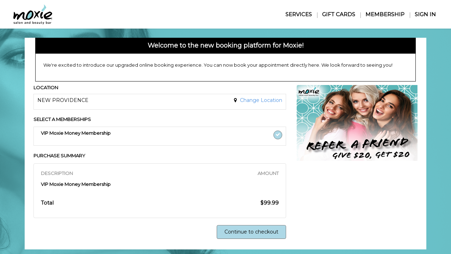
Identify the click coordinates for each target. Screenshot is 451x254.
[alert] (225, 60)
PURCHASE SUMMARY (59, 155)
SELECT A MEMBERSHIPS (62, 119)
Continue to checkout (251, 232)
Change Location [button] (260, 100)
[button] (128, 137)
